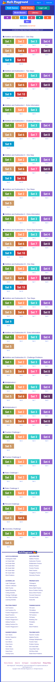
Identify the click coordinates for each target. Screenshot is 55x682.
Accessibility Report (36, 663)
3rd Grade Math (10, 565)
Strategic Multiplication (35, 639)
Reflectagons (33, 585)
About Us (17, 663)
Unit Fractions (9, 608)
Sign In (39, 2)
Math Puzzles (9, 588)
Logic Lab (43, 8)
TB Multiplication (34, 612)
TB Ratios (32, 617)
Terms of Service (8, 663)
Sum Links (9, 639)
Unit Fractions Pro (11, 610)
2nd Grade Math (10, 563)
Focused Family (33, 597)
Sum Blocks (9, 642)
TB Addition (32, 610)
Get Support (25, 663)
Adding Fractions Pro (12, 624)
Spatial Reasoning (11, 590)
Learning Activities (11, 599)
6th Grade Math (10, 573)
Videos (31, 624)
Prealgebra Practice (35, 573)
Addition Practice (34, 558)
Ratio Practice (33, 570)
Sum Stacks (9, 635)
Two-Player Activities (11, 597)
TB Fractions (33, 615)
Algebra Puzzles (34, 637)
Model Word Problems (35, 653)
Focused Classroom (35, 595)
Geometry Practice (34, 575)
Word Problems (10, 575)
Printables (32, 622)
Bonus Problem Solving (36, 590)
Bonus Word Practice (35, 592)
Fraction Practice (34, 568)
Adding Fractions (10, 622)
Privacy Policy (47, 663)
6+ (27, 21)
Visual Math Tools (34, 649)
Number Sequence (11, 637)
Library (35, 12)
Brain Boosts (20, 12)
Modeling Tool (33, 619)
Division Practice (34, 565)
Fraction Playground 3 (12, 626)
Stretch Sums (9, 649)
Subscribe (49, 2)
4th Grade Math (10, 568)
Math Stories (27, 8)
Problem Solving (34, 644)
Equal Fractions (10, 615)
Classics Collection (11, 585)
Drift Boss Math (33, 651)
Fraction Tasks (33, 642)
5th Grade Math (10, 570)
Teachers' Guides (34, 635)
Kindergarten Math (11, 558)
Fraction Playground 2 (12, 619)
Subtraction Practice (35, 561)
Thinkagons (32, 583)
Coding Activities (10, 592)
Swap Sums (9, 651)
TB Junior (32, 608)
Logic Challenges (10, 583)
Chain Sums (9, 644)
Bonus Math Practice (35, 588)
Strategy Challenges (11, 595)
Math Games (12, 8)
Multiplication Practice (35, 563)
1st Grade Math (10, 561)
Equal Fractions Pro (11, 617)
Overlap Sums (10, 653)
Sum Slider (9, 646)
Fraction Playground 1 (12, 612)
